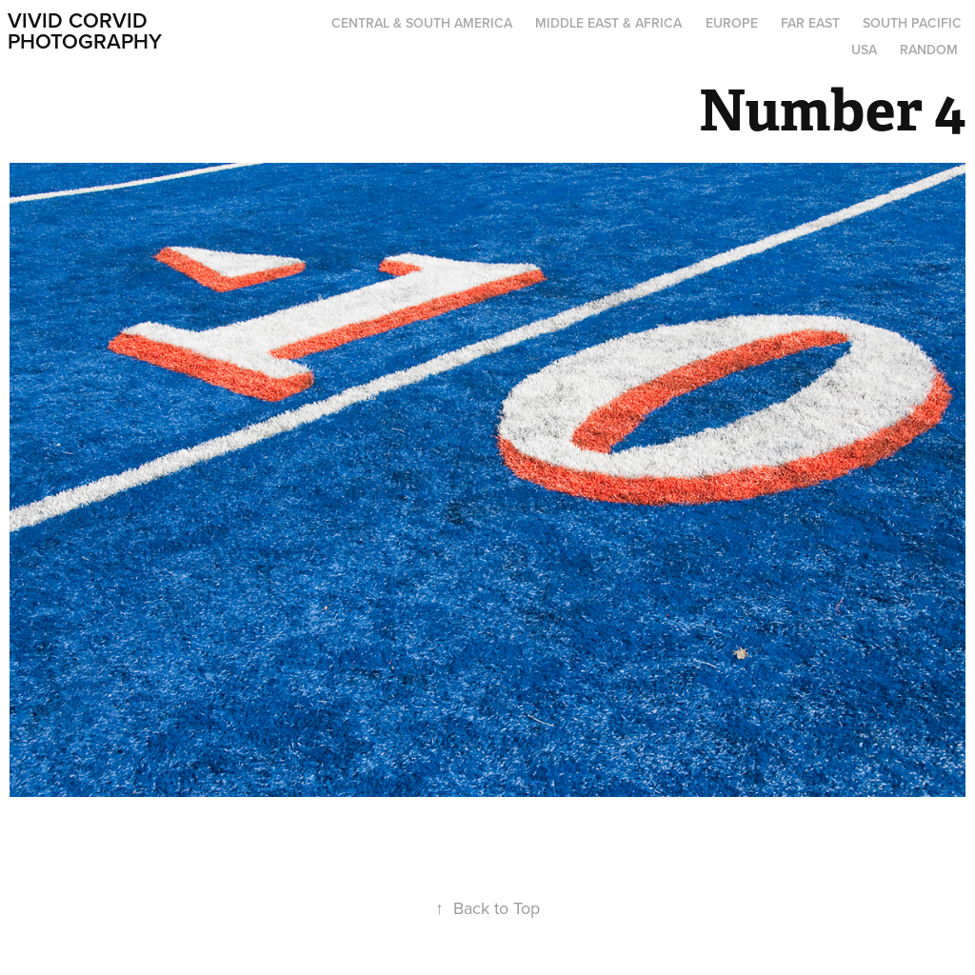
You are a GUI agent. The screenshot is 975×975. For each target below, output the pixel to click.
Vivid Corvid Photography (85, 30)
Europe (732, 22)
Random (929, 49)
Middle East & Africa (608, 22)
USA (864, 49)
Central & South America (421, 22)
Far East (810, 22)
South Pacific (912, 22)
